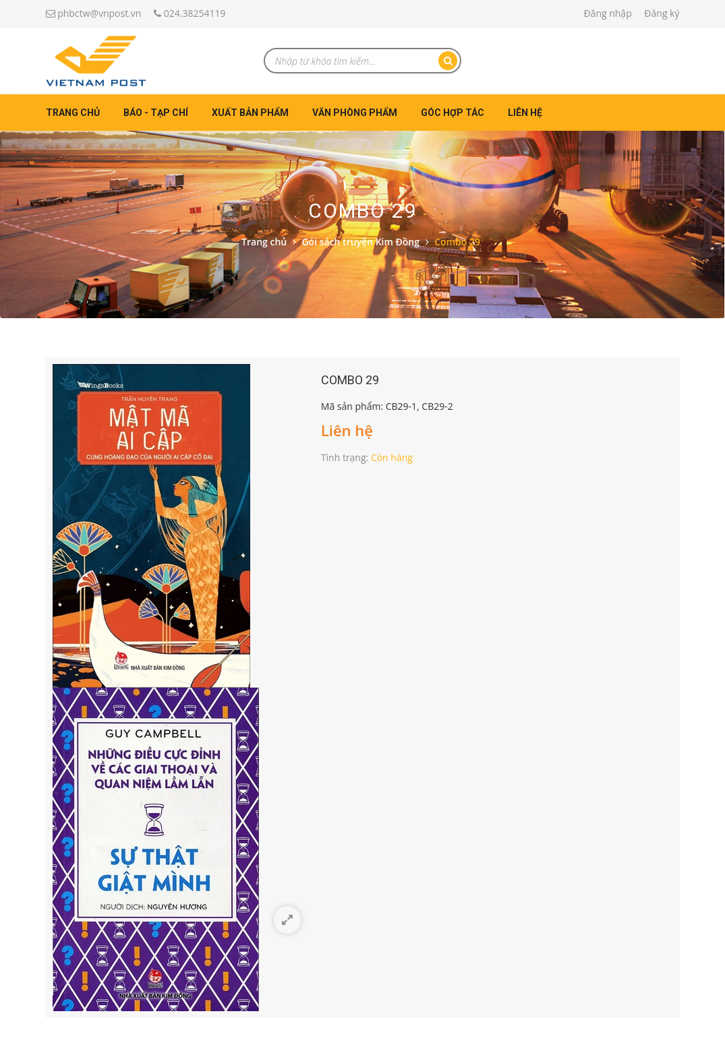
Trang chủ (73, 112)
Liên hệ (525, 112)
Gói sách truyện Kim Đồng (360, 241)
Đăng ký (661, 13)
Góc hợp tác (452, 112)
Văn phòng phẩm (354, 112)
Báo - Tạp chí (155, 112)
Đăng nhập (607, 13)
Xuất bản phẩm (250, 112)
